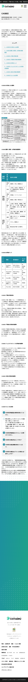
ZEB (14, 652)
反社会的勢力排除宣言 (6, 664)
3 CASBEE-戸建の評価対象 (11, 56)
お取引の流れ (4, 647)
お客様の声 (7, 644)
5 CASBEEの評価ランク (10, 63)
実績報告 (17, 658)
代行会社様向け (16, 647)
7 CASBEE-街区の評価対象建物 (12, 72)
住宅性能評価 (4, 655)
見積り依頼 (4, 649)
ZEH (17, 652)
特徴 (2, 644)
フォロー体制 (17, 644)
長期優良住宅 (22, 652)
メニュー (14, 43)
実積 (12, 644)
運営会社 (11, 661)
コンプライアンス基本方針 (7, 667)
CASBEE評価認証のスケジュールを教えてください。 (14, 434)
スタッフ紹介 (4, 661)
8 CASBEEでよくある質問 (11, 75)
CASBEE (10, 655)
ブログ (12, 658)
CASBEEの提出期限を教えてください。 (14, 446)
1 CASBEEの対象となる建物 (11, 47)
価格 (10, 647)
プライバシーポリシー (6, 670)
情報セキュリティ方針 (19, 661)
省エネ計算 (9, 652)
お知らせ (8, 658)
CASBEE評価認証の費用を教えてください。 (14, 413)
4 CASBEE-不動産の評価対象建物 (12, 59)
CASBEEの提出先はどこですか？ (13, 440)
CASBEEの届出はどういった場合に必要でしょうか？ (14, 452)
